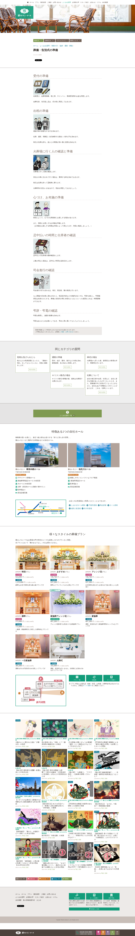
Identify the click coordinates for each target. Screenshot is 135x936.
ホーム (35, 46)
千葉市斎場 (92, 505)
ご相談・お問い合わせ (54, 2)
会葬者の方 (49, 40)
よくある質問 (66, 2)
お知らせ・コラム (95, 2)
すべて (20, 879)
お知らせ (32, 879)
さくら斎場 (113, 505)
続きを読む (32, 369)
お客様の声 (75, 2)
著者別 (67, 879)
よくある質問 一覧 (67, 413)
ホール (32, 2)
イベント (44, 879)
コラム (56, 879)
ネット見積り (87, 685)
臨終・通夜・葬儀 (66, 46)
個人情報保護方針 (29, 900)
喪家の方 (38, 40)
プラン (37, 2)
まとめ (38, 900)
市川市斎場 (87, 508)
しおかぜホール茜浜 (77, 505)
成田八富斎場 (75, 508)
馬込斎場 (102, 505)
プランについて (62, 40)
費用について (75, 40)
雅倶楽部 (43, 2)
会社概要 (105, 2)
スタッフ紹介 (84, 2)
